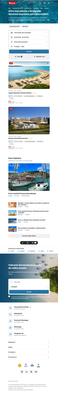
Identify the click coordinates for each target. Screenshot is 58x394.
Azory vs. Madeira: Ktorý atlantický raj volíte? (31, 220)
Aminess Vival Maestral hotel (18, 138)
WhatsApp (17, 327)
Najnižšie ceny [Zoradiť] (39, 56)
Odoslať (29, 292)
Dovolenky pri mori (14, 26)
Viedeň (11, 251)
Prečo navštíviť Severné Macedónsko (22, 193)
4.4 (10, 141)
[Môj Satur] (44, 3)
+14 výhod (11, 98)
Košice (41, 251)
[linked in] (27, 372)
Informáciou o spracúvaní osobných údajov (20, 298)
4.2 (10, 96)
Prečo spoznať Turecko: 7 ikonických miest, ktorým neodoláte (33, 212)
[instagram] (31, 372)
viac (48, 20)
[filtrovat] (34, 242)
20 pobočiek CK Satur (22, 307)
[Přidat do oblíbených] (47, 63)
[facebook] (22, 372)
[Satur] (12, 3)
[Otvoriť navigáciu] (48, 3)
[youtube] (36, 372)
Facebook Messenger (21, 320)
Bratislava (31, 251)
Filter (18, 56)
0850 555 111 (18, 314)
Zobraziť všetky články (29, 236)
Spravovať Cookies (13, 381)
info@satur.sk (18, 333)
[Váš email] (29, 282)
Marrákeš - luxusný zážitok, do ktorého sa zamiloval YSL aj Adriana (33, 203)
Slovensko (25, 26)
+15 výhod (11, 144)
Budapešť (20, 251)
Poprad (50, 251)
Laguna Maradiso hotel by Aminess (19, 93)
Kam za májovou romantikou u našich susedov (32, 228)
